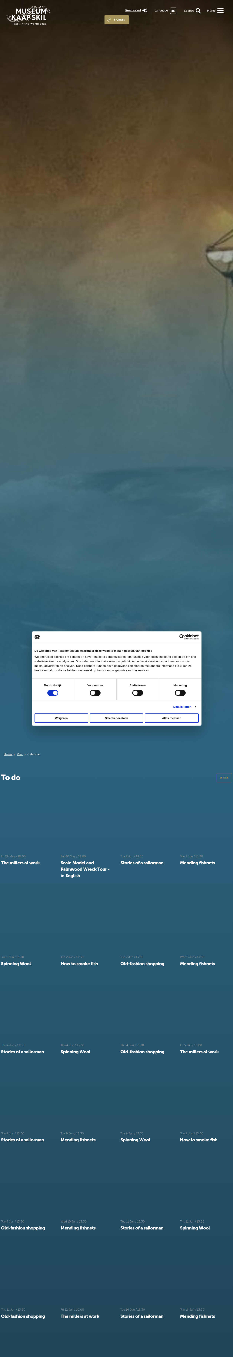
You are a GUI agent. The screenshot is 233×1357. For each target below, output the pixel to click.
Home (8, 754)
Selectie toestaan (116, 718)
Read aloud (136, 10)
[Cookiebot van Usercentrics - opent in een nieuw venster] (182, 637)
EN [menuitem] (173, 10)
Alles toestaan (171, 718)
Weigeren (61, 718)
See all (224, 777)
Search (189, 10)
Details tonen (182, 706)
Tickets (119, 19)
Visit (20, 754)
